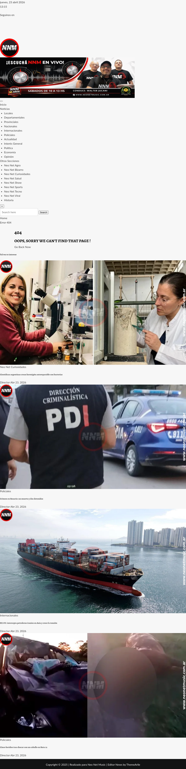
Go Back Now (22, 246)
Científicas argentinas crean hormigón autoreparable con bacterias (31, 374)
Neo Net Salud (12, 178)
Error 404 (5, 222)
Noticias (5, 108)
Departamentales (14, 117)
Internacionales (13, 130)
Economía (10, 152)
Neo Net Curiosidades (17, 173)
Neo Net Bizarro (13, 169)
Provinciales (11, 121)
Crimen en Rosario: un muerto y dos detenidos (21, 498)
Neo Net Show (13, 182)
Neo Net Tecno (13, 191)
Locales (8, 113)
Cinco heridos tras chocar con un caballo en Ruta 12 (23, 747)
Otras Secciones (9, 160)
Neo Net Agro (12, 165)
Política (8, 148)
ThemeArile (133, 764)
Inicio (3, 104)
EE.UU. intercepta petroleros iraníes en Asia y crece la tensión (28, 623)
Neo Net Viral (12, 195)
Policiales (9, 134)
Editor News (115, 764)
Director (5, 382)
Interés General (13, 143)
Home (3, 218)
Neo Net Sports (13, 187)
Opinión (9, 156)
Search (43, 212)
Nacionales (10, 126)
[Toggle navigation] (1, 101)
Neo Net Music (97, 764)
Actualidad (10, 139)
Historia (8, 200)
